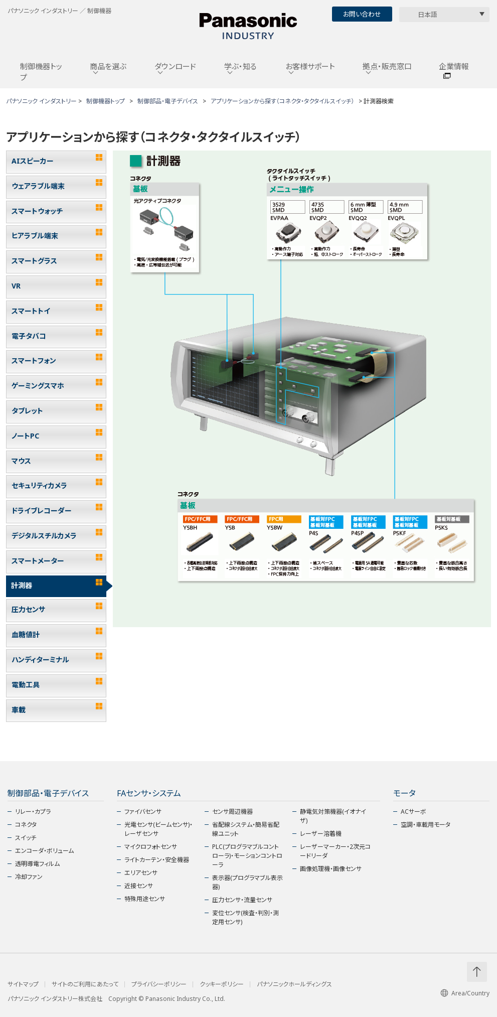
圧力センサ (28, 609)
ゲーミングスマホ (38, 385)
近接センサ (138, 886)
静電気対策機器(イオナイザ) (333, 816)
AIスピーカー (33, 161)
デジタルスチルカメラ (44, 535)
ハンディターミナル (40, 659)
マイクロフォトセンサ (150, 846)
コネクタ (26, 824)
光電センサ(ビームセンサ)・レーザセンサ (158, 829)
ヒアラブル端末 (35, 235)
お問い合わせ (362, 14)
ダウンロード (175, 66)
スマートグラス (34, 260)
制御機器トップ (41, 72)
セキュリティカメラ (39, 485)
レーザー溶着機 (321, 833)
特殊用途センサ (144, 899)
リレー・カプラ (33, 811)
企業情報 (454, 66)
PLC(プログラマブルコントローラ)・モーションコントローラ (247, 855)
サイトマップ (23, 984)
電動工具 (26, 684)
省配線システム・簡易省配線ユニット (245, 829)
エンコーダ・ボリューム (44, 850)
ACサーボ (413, 811)
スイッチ (25, 837)
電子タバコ (29, 336)
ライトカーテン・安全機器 (156, 859)
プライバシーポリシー (159, 984)
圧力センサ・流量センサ (242, 900)
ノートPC (25, 436)
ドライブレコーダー (42, 510)
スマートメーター (38, 560)
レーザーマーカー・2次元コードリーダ (335, 851)
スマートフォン (34, 360)
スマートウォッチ (37, 211)
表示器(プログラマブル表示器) (247, 882)
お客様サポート (310, 66)
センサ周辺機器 (232, 811)
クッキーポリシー (222, 984)
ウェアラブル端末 (38, 186)
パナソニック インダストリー (41, 101)
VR (16, 285)
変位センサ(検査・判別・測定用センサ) (245, 917)
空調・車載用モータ (425, 824)
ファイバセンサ (142, 811)
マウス (21, 461)
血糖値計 (26, 634)
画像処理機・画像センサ (331, 868)
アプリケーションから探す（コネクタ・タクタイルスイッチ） (282, 101)
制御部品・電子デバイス (167, 101)
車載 (19, 709)
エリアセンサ (140, 872)
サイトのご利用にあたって (85, 984)
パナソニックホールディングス (294, 984)
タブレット (27, 410)
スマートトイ (31, 311)
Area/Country (464, 993)
